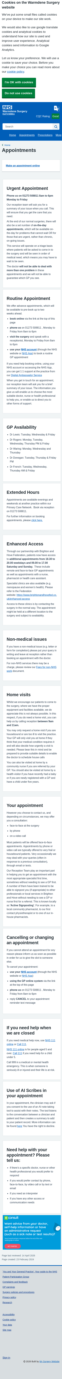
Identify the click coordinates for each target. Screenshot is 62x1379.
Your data (7, 1325)
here (19, 1126)
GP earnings (9, 1287)
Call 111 (21, 1044)
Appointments (27, 135)
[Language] (56, 108)
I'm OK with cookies (19, 82)
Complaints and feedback (15, 1282)
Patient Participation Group (16, 1277)
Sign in (6, 1357)
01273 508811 (9, 114)
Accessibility (9, 1314)
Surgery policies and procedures (18, 1292)
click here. (37, 520)
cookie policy (15, 71)
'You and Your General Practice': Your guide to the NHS (30, 1271)
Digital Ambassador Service (26, 375)
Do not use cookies (18, 93)
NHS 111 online (15, 1049)
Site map (7, 1330)
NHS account (29, 349)
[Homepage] (19, 109)
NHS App (27, 353)
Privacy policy (9, 1297)
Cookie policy (9, 1320)
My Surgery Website (49, 1361)
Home (12, 135)
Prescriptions (45, 135)
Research (7, 1302)
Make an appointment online (23, 165)
